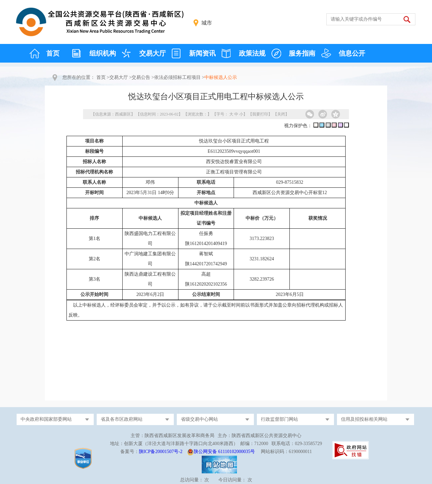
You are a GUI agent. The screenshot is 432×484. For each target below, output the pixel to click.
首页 (52, 53)
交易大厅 (152, 53)
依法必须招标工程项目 (177, 77)
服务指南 (302, 53)
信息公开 (352, 53)
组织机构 (102, 53)
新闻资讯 (202, 53)
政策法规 (252, 53)
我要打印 (260, 114)
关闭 (281, 114)
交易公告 (141, 77)
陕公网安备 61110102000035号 (224, 451)
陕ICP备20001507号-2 (160, 451)
